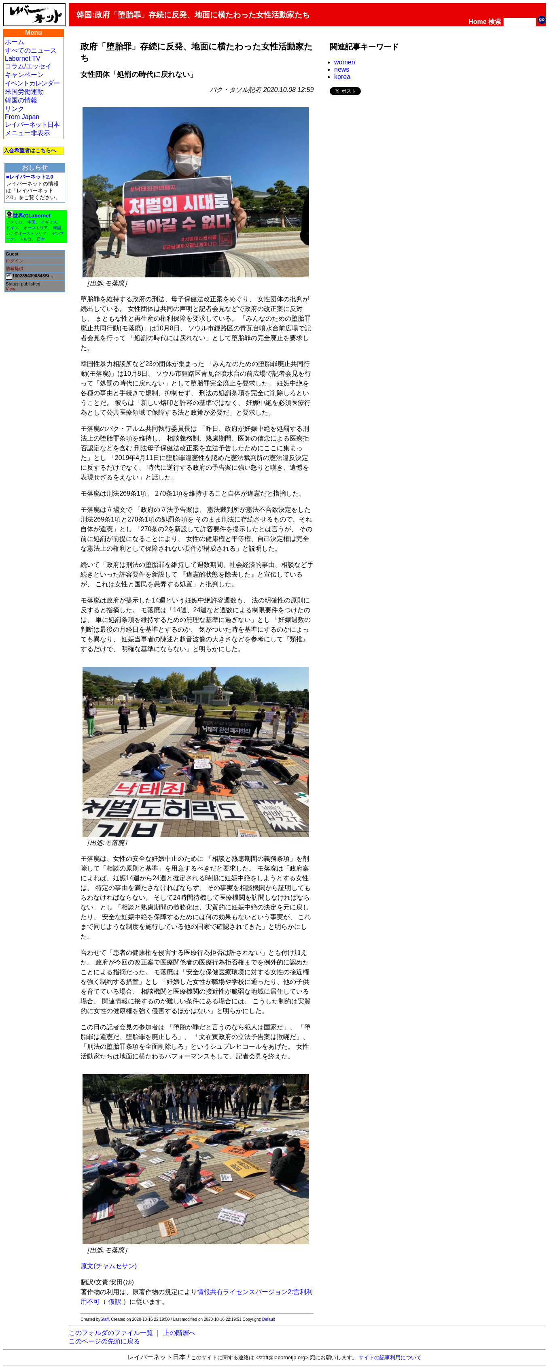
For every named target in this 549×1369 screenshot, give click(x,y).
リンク (14, 108)
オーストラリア (32, 233)
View (10, 288)
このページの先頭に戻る (104, 1341)
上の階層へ (179, 1332)
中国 (32, 222)
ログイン (14, 260)
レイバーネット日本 (32, 124)
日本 (41, 239)
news (341, 69)
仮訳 (114, 1301)
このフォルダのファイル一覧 (111, 1332)
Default (268, 1319)
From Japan (22, 116)
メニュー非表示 (27, 133)
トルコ (25, 239)
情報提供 (14, 268)
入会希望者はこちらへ (30, 150)
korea (342, 76)
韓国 (57, 228)
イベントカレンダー (32, 83)
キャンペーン (24, 74)
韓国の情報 (21, 100)
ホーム (14, 41)
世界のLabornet (32, 216)
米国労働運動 (24, 91)
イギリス (49, 222)
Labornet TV (22, 58)
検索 (494, 21)
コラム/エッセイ (28, 66)
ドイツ (12, 228)
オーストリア (35, 228)
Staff (104, 1319)
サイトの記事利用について (390, 1357)
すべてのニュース (31, 50)
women (344, 62)
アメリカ (14, 222)
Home (477, 21)
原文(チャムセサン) (109, 1266)
